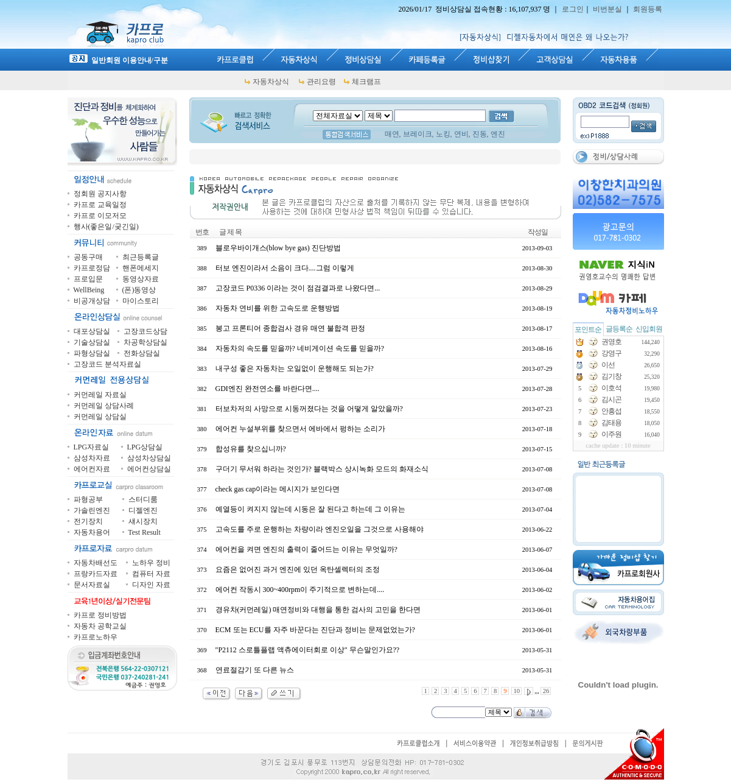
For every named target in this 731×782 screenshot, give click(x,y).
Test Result (144, 532)
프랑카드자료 (95, 573)
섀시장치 (143, 521)
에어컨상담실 (149, 469)
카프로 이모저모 (100, 215)
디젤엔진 (143, 510)
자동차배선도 (95, 562)
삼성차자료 (92, 458)
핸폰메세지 (140, 268)
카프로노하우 (95, 637)
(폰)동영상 (139, 290)
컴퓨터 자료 (151, 573)
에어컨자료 (92, 469)
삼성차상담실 (149, 458)
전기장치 (88, 521)
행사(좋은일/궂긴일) (106, 226)
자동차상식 (271, 81)
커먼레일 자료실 (100, 394)
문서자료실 (92, 584)
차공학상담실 (145, 342)
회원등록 (647, 9)
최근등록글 (140, 257)
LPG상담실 (145, 447)
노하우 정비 (151, 562)
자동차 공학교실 (100, 626)
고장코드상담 (145, 331)
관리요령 (321, 81)
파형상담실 (92, 353)
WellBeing (88, 290)
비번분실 (607, 9)
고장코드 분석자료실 (107, 364)
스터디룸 (143, 499)
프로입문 (88, 279)
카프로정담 (92, 268)
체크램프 (366, 81)
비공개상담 (92, 301)
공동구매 (88, 257)
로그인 (573, 9)
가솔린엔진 (92, 510)
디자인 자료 (151, 584)
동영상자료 (140, 279)
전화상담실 (142, 353)
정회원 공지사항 (100, 193)
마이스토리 (140, 301)
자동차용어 (92, 532)
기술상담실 (92, 342)
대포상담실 (92, 331)
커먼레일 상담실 (100, 416)
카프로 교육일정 (100, 204)
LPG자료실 (92, 447)
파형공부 (88, 499)
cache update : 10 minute (618, 445)
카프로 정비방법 (100, 615)
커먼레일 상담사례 (104, 405)
